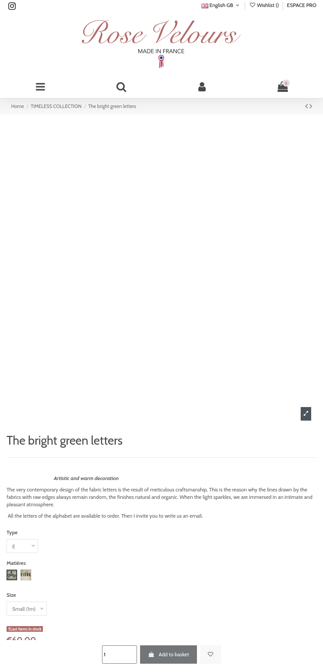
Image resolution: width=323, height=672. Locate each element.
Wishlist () (264, 5)
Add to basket (168, 654)
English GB (221, 5)
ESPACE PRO (301, 5)
